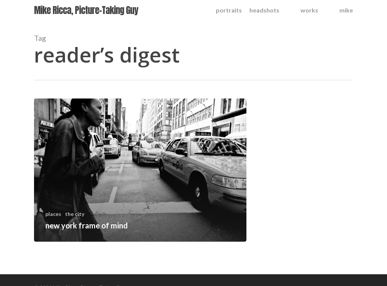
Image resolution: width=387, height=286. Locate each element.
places (53, 214)
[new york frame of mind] (140, 170)
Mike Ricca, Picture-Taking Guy (86, 10)
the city (74, 214)
